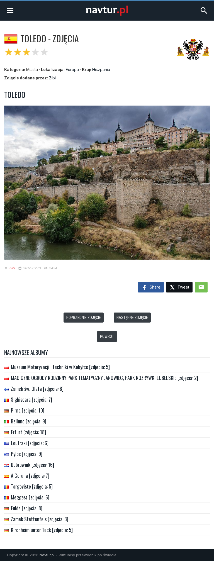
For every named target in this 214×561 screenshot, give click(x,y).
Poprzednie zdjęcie (83, 317)
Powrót (107, 336)
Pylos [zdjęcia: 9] (26, 453)
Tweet (179, 288)
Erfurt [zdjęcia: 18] (28, 432)
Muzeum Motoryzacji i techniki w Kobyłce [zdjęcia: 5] (60, 366)
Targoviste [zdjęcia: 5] (32, 486)
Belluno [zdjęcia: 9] (28, 421)
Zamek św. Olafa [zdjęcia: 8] (37, 388)
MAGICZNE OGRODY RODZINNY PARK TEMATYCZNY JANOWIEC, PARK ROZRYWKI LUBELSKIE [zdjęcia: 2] (104, 377)
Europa (72, 69)
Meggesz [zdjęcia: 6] (30, 497)
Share (150, 288)
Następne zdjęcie (132, 317)
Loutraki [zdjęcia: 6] (29, 443)
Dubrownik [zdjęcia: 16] (32, 464)
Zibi (52, 77)
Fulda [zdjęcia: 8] (26, 508)
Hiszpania (101, 69)
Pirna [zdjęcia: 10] (27, 410)
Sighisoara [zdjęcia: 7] (31, 399)
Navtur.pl (47, 555)
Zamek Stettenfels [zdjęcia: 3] (39, 519)
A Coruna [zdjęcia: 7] (30, 475)
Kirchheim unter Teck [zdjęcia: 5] (42, 529)
